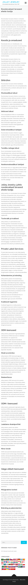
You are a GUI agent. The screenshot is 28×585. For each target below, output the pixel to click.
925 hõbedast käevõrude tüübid (8, 551)
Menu (25, 3)
